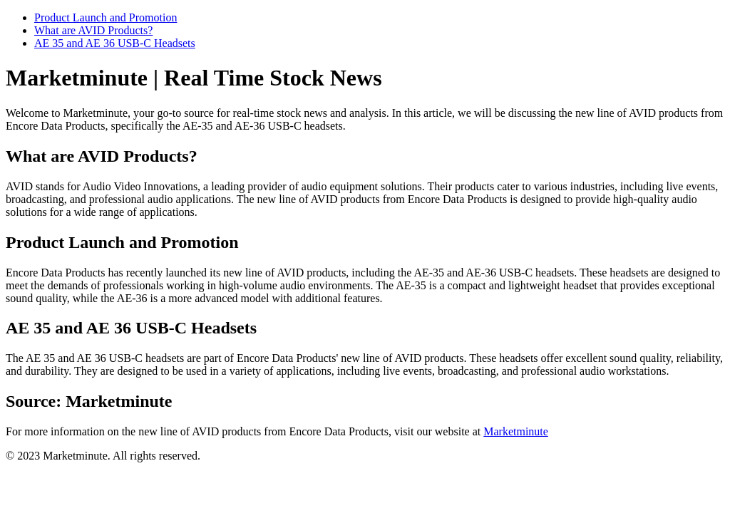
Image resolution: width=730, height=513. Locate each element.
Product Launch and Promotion (105, 17)
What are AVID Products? (93, 30)
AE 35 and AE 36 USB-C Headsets (114, 43)
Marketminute (515, 431)
